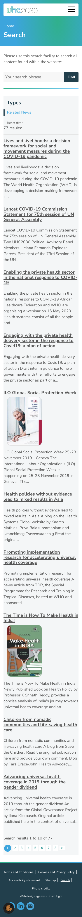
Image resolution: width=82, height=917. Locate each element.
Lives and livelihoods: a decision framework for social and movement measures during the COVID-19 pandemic (36, 148)
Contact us (30, 906)
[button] (8, 907)
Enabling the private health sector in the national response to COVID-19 (40, 277)
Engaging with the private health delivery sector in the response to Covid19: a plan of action (38, 340)
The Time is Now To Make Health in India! (40, 617)
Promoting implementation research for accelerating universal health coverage (39, 557)
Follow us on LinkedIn (20, 906)
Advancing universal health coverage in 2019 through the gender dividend (34, 782)
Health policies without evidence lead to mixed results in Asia (37, 496)
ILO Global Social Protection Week (40, 393)
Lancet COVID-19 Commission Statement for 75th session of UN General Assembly (38, 214)
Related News (19, 112)
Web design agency (32, 896)
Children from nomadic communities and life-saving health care (40, 724)
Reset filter (15, 123)
